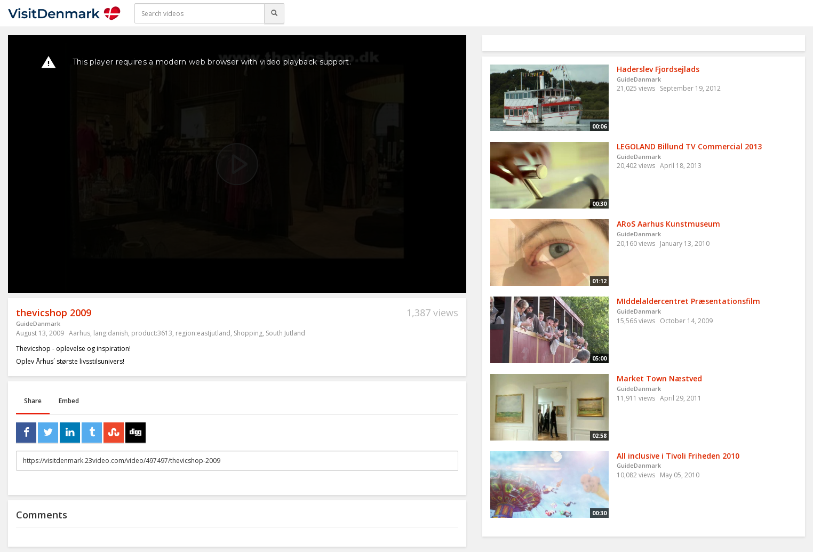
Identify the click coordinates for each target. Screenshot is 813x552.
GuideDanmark (38, 323)
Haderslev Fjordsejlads (658, 69)
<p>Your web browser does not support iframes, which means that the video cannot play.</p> (237, 164)
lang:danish (110, 333)
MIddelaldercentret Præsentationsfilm (688, 301)
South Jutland (285, 333)
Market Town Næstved (659, 378)
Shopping (248, 333)
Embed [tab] (69, 400)
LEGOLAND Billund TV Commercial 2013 (689, 146)
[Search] (274, 13)
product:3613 (151, 333)
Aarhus (79, 333)
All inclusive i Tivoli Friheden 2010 (678, 456)
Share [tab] (33, 400)
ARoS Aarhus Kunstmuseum (668, 224)
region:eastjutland (203, 333)
